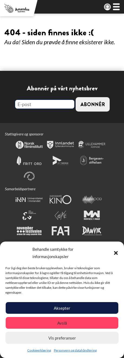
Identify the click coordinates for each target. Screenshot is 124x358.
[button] (116, 253)
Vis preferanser (62, 337)
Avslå (62, 323)
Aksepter (62, 308)
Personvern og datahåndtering (75, 350)
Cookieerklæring (39, 350)
